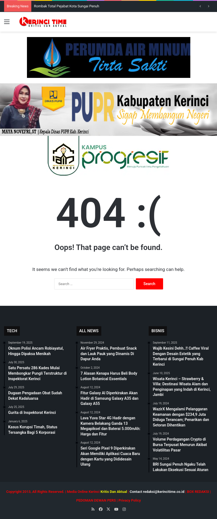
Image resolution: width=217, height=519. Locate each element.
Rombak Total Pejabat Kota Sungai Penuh (66, 6)
